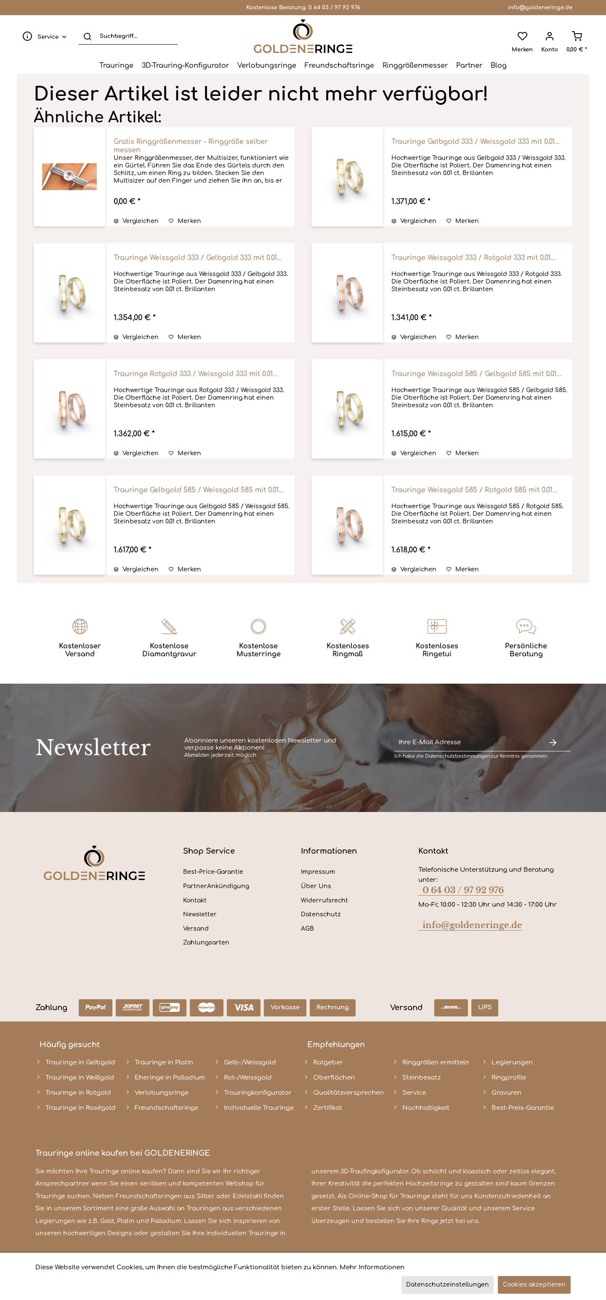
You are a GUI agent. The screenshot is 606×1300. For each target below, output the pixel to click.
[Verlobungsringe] (266, 65)
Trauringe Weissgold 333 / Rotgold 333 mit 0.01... (473, 258)
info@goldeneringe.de (540, 8)
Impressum (318, 872)
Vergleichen (136, 221)
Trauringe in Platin (164, 1062)
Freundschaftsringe (166, 1108)
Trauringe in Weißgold (79, 1077)
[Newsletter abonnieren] (553, 742)
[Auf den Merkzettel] (185, 221)
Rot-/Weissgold (248, 1077)
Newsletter (200, 914)
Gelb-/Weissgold (250, 1062)
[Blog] (498, 65)
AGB (307, 929)
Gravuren (506, 1092)
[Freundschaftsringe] (339, 65)
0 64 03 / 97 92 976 (334, 8)
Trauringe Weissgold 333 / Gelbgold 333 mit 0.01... (198, 258)
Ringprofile (509, 1077)
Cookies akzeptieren (534, 1284)
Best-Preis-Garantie (523, 1108)
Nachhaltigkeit (425, 1108)
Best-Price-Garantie (213, 872)
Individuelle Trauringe (259, 1108)
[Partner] (469, 65)
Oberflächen (334, 1077)
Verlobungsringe (162, 1092)
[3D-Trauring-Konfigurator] (185, 65)
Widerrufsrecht (324, 900)
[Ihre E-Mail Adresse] (464, 742)
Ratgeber (328, 1062)
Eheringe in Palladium (170, 1077)
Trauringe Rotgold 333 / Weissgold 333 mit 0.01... (196, 374)
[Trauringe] (116, 65)
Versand (196, 929)
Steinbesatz (421, 1077)
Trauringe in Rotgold (78, 1092)
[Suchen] (87, 36)
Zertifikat (327, 1108)
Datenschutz (321, 914)
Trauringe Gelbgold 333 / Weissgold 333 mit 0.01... (475, 142)
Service (414, 1092)
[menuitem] (42, 36)
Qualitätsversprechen (348, 1092)
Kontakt (195, 900)
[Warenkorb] (576, 36)
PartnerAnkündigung (216, 886)
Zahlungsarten (206, 942)
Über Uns (316, 886)
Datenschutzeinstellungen (447, 1284)
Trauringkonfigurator (258, 1092)
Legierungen (512, 1062)
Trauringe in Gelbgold (80, 1062)
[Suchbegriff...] (128, 36)
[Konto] (549, 36)
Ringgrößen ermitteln (435, 1062)
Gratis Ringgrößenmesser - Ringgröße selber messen (191, 146)
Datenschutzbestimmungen (457, 756)
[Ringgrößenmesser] (415, 65)
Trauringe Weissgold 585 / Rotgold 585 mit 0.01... (474, 490)
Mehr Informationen (372, 1267)
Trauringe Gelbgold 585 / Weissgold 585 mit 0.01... (199, 490)
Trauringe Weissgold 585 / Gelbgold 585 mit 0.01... (476, 374)
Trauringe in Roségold (80, 1108)
